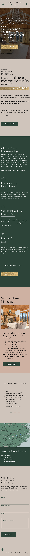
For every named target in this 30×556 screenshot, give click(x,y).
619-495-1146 (7, 481)
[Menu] (26, 4)
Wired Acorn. (15, 554)
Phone (3, 513)
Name (3, 497)
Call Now (9, 46)
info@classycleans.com (10, 483)
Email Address (5, 505)
